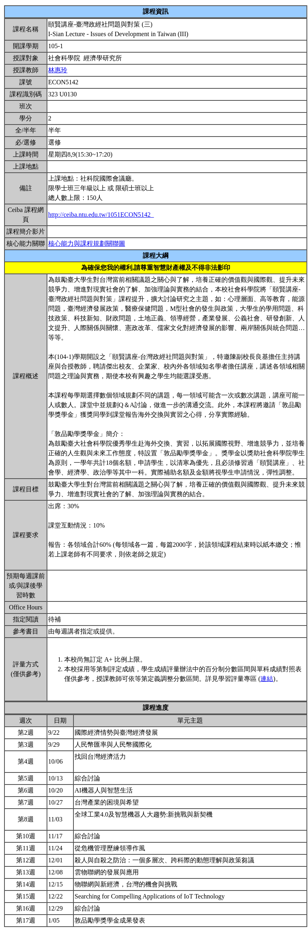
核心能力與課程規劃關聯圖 (86, 243)
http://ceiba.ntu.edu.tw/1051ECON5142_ (101, 214)
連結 (266, 678)
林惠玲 (57, 70)
